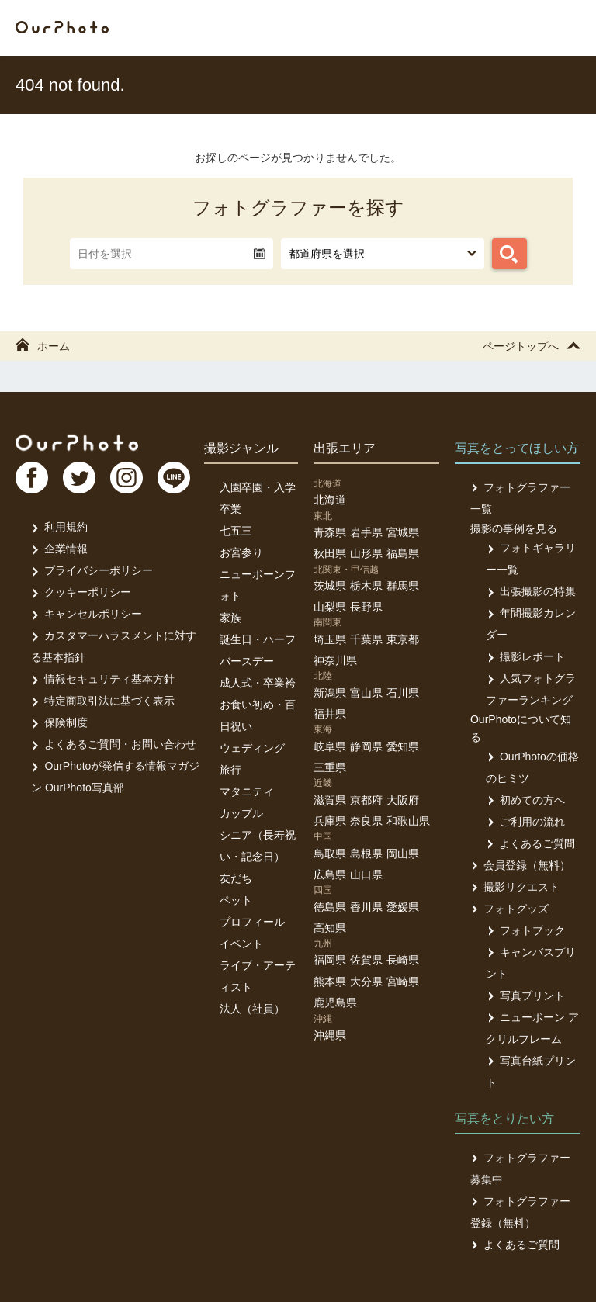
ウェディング (252, 748)
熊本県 (330, 981)
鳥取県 (330, 853)
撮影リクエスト (515, 887)
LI (176, 478)
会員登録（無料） (520, 865)
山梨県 (330, 607)
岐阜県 (330, 746)
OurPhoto (78, 442)
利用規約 (59, 527)
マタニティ (247, 791)
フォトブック (525, 930)
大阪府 (402, 800)
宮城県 (402, 532)
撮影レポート (525, 656)
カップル (241, 813)
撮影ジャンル (241, 448)
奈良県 (366, 821)
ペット (236, 900)
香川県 (366, 907)
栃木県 (366, 586)
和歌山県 (408, 821)
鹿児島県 (335, 1002)
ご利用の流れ (525, 821)
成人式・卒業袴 (258, 683)
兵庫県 (330, 821)
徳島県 (330, 907)
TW (80, 478)
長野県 (366, 607)
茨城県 (330, 586)
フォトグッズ (509, 908)
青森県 (330, 532)
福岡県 (330, 960)
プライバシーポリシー (92, 570)
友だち (236, 878)
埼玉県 (330, 639)
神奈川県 (335, 660)
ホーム (43, 346)
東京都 (402, 639)
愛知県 (402, 746)
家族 (230, 617)
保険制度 (59, 722)
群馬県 (402, 586)
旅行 (230, 770)
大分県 (366, 981)
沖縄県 (330, 1035)
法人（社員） (252, 1008)
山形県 (366, 553)
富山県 (366, 693)
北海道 (330, 499)
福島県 (402, 553)
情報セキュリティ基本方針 (103, 679)
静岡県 (366, 746)
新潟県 (330, 693)
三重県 (330, 767)
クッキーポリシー (81, 592)
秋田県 (330, 553)
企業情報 (59, 548)
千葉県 (366, 639)
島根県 (366, 853)
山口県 (366, 874)
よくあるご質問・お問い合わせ (113, 744)
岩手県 (366, 532)
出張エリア (345, 448)
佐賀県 (366, 960)
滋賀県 (330, 800)
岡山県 (402, 853)
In (128, 478)
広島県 (330, 874)
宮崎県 (402, 981)
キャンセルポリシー (86, 614)
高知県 (330, 928)
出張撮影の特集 (530, 591)
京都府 (366, 800)
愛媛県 (402, 907)
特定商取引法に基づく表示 (103, 700)
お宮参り (241, 552)
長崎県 (402, 960)
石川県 (402, 693)
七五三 (236, 531)
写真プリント (525, 995)
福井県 (330, 714)
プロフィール (252, 922)
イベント (241, 943)
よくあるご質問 (530, 843)
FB (32, 478)
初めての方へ (525, 800)
